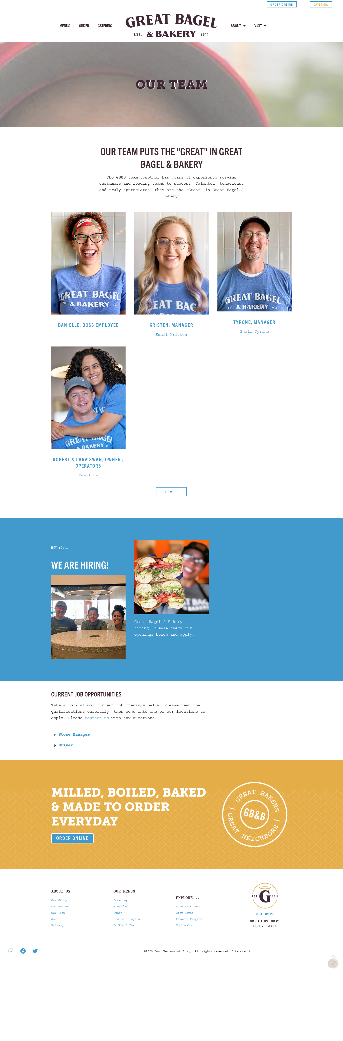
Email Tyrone (254, 331)
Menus (65, 25)
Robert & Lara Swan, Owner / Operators (88, 462)
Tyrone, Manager (254, 322)
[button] (130, 735)
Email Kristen (171, 334)
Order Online (265, 914)
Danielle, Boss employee (88, 325)
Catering (105, 25)
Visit (260, 25)
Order (84, 25)
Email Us (88, 475)
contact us (97, 718)
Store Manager (74, 734)
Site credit (241, 951)
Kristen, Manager (171, 325)
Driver (65, 745)
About (238, 25)
